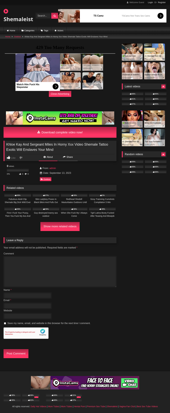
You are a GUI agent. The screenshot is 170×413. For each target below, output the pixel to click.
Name (7, 290)
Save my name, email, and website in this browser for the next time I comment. (48, 323)
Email (7, 300)
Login (150, 2)
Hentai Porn (79, 406)
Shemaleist (17, 15)
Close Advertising (60, 94)
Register (162, 2)
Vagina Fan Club (127, 406)
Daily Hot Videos (38, 406)
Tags (46, 30)
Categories (29, 30)
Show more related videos (60, 226)
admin (52, 168)
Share (68, 157)
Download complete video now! (60, 132)
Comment (9, 253)
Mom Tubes (53, 406)
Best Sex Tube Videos (147, 406)
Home (12, 30)
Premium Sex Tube (96, 406)
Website (8, 310)
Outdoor (17, 36)
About (48, 157)
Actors (60, 30)
